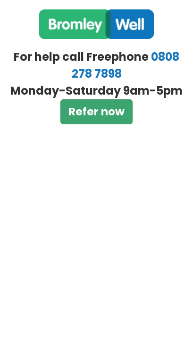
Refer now (96, 111)
